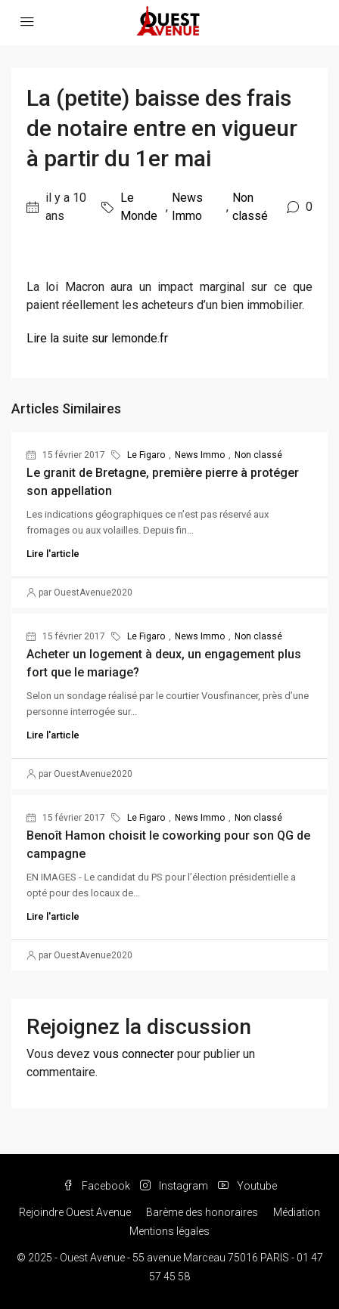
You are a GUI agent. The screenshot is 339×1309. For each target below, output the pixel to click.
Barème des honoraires (202, 1212)
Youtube (247, 1186)
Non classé (250, 206)
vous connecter (133, 1054)
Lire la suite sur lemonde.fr (97, 338)
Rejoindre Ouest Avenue (75, 1212)
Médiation (296, 1212)
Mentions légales (169, 1231)
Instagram (174, 1186)
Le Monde (138, 206)
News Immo (187, 206)
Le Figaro (146, 455)
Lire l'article (52, 553)
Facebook (96, 1186)
